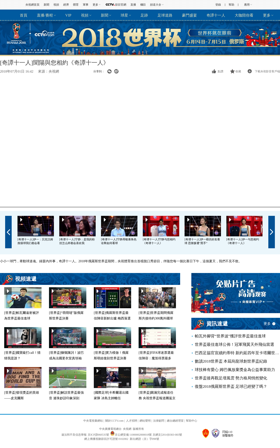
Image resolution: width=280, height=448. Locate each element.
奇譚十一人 (215, 15)
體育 (76, 4)
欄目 (143, 4)
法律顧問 (158, 420)
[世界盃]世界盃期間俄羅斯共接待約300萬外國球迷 (156, 318)
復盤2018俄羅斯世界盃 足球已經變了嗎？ (231, 386)
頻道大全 (155, 4)
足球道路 (165, 15)
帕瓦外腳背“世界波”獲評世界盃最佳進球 (230, 336)
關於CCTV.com (114, 420)
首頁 (23, 15)
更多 (95, 4)
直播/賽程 (45, 15)
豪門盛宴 (189, 15)
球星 (124, 15)
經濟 (66, 4)
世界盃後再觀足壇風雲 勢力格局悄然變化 (231, 378)
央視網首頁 (32, 4)
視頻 (56, 4)
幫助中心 (191, 420)
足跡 (144, 15)
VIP (68, 15)
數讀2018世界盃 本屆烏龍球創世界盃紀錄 (231, 361)
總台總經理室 (175, 420)
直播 (133, 4)
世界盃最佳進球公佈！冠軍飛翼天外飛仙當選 (234, 344)
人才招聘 (131, 420)
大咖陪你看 (244, 15)
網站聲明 (145, 420)
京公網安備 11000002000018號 (131, 434)
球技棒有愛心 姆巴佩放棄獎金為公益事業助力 (235, 370)
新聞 (46, 4)
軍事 (85, 4)
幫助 (231, 4)
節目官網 (120, 4)
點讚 (220, 71)
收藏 (238, 71)
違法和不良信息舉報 (74, 434)
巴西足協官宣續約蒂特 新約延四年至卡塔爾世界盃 (237, 353)
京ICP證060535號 (98, 434)
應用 (247, 4)
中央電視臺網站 (93, 420)
